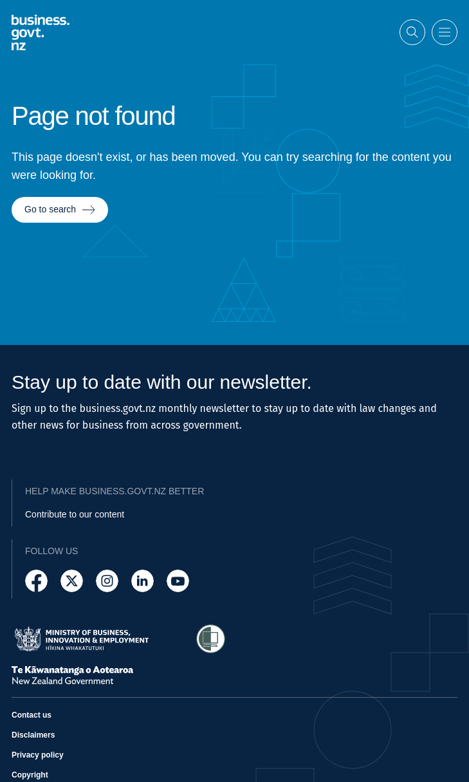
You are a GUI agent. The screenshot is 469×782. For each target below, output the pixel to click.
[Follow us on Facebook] (36, 581)
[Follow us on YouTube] (178, 581)
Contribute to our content (74, 514)
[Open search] (412, 32)
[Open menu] (444, 32)
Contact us (31, 715)
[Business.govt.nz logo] (40, 32)
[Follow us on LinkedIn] (142, 581)
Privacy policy (38, 754)
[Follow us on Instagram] (107, 581)
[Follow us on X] (71, 581)
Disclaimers (33, 735)
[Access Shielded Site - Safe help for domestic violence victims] (210, 638)
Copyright (30, 774)
